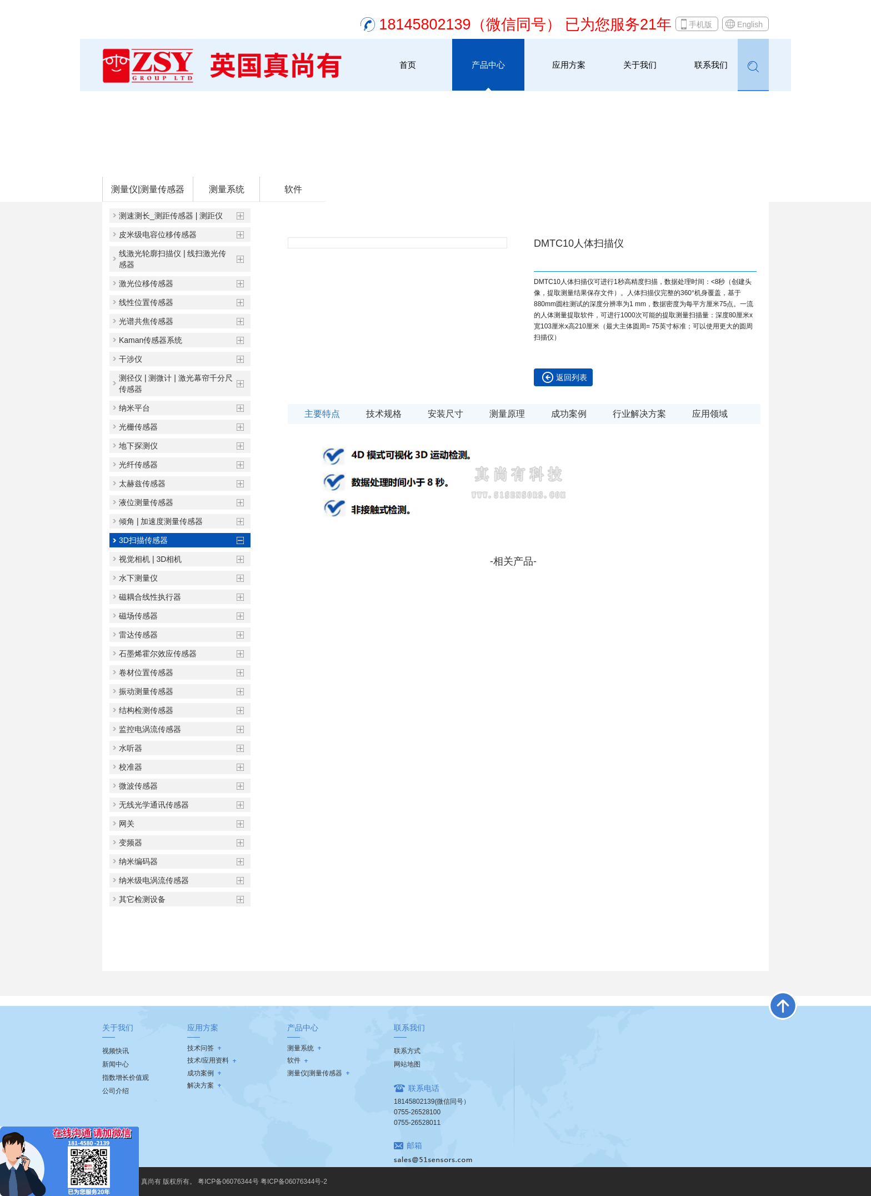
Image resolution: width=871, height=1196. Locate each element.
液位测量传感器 (146, 502)
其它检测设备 (142, 899)
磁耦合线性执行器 (150, 596)
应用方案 (568, 64)
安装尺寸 (445, 413)
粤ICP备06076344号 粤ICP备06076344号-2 (262, 1181)
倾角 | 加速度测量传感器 (161, 521)
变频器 (130, 842)
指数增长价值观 (125, 1078)
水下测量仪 (138, 578)
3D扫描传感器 (248, 162)
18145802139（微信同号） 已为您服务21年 (525, 24)
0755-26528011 (417, 1123)
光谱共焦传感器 (146, 321)
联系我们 (711, 64)
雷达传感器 (138, 634)
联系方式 (407, 1051)
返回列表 (571, 377)
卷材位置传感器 (146, 672)
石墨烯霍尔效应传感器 (158, 653)
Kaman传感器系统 (150, 340)
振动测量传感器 (146, 691)
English (750, 24)
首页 (407, 64)
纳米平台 (134, 407)
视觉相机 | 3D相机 (150, 559)
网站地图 (407, 1064)
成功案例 (569, 413)
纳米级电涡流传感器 (154, 880)
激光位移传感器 (146, 283)
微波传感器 (138, 785)
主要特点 (322, 413)
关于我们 (640, 64)
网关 (126, 823)
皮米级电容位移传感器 (158, 234)
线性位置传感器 (146, 302)
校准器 (130, 767)
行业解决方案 (639, 413)
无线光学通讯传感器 (154, 804)
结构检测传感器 (146, 710)
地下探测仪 (138, 445)
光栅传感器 (138, 426)
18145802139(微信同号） (432, 1101)
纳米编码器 (138, 861)
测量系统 (226, 189)
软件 (293, 189)
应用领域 (710, 413)
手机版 (700, 24)
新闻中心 (115, 1064)
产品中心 (488, 64)
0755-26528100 (417, 1112)
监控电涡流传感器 (150, 729)
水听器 (130, 748)
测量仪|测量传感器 (190, 162)
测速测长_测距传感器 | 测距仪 (171, 215)
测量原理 (507, 413)
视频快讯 (115, 1051)
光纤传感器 (138, 464)
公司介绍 (115, 1091)
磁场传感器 (138, 615)
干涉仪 (130, 359)
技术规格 (384, 413)
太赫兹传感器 (142, 483)
